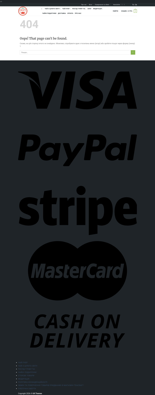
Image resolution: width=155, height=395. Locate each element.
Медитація (98, 9)
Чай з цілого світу (53, 9)
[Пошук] (42, 9)
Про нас (84, 4)
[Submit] (133, 52)
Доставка (62, 13)
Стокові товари (26, 376)
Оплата (70, 13)
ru (133, 5)
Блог (90, 4)
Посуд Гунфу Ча (79, 9)
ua (136, 5)
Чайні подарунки (49, 13)
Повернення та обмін (102, 4)
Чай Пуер (66, 9)
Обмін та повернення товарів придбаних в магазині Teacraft (51, 385)
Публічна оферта (27, 389)
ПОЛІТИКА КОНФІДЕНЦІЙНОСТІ (32, 382)
